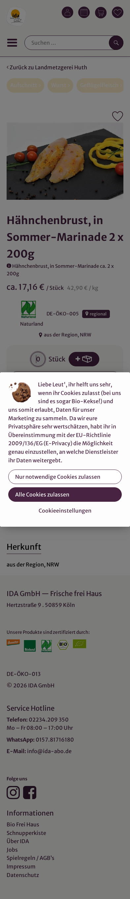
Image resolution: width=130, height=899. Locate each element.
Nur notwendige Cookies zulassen (57, 476)
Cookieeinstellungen (65, 510)
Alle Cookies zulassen (42, 494)
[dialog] (65, 449)
